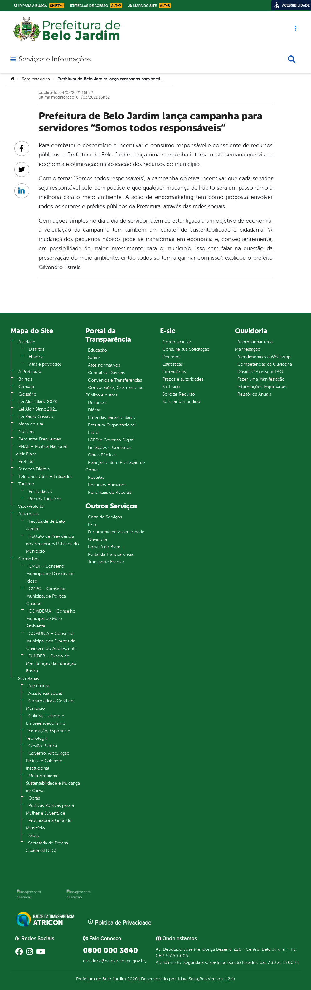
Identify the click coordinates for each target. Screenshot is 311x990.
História (36, 356)
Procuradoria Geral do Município (49, 824)
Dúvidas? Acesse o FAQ (260, 371)
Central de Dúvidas (106, 372)
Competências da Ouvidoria (264, 364)
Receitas (96, 477)
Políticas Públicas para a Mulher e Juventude (50, 809)
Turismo (26, 484)
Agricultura (38, 686)
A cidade (26, 341)
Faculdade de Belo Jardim (45, 525)
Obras (34, 798)
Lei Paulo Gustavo (35, 416)
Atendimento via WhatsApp (263, 356)
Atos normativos (104, 365)
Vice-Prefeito (31, 506)
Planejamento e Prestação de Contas (115, 466)
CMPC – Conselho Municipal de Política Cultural (46, 596)
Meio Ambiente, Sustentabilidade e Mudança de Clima (53, 783)
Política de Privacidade (119, 922)
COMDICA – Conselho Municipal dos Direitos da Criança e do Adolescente (51, 641)
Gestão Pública (42, 745)
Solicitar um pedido (181, 401)
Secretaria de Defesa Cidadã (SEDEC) (47, 847)
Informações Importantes (262, 386)
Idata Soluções (192, 979)
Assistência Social (45, 693)
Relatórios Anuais (254, 394)
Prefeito (26, 461)
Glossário (27, 394)
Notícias (26, 431)
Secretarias (28, 678)
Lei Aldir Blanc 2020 (38, 401)
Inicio (93, 432)
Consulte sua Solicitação (186, 349)
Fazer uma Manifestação (261, 379)
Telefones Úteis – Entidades (45, 476)
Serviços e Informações (55, 59)
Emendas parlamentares (111, 417)
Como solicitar (177, 341)
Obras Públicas (102, 455)
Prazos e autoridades (183, 379)
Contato (26, 386)
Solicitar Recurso (179, 394)
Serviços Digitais (34, 469)
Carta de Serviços (105, 517)
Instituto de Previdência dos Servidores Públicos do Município (52, 544)
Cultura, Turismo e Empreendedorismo (46, 720)
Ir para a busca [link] (39, 5)
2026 (132, 979)
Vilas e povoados (45, 364)
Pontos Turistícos (44, 499)
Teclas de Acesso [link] (96, 5)
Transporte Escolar (106, 562)
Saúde (34, 835)
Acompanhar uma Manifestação (254, 345)
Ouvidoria (97, 539)
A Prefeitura (29, 371)
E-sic (92, 524)
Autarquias (28, 514)
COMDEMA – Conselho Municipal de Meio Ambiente (50, 618)
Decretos (171, 356)
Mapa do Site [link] (149, 5)
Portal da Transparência (110, 554)
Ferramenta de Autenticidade (116, 532)
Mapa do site (30, 424)
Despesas (97, 402)
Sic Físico (171, 386)
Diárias (94, 410)
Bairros (25, 379)
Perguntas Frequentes (39, 439)
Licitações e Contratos (109, 447)
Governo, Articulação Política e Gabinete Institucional (48, 761)
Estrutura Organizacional (111, 425)
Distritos (36, 349)
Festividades (40, 491)
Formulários (174, 371)
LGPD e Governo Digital (111, 440)
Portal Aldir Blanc (104, 547)
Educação (97, 350)
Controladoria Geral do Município (50, 705)
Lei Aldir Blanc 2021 (37, 409)
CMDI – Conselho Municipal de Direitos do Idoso (50, 574)
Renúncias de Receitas (110, 492)
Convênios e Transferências (115, 380)
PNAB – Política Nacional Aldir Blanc (41, 450)
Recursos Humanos (107, 485)
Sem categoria (36, 79)
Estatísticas (173, 364)
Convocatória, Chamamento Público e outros (114, 391)
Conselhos (28, 558)
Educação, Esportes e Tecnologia (48, 734)
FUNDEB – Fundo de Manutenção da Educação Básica (51, 663)
